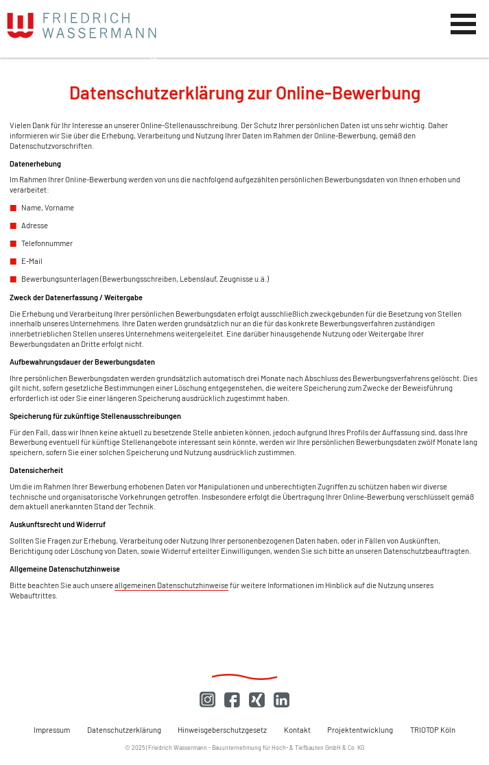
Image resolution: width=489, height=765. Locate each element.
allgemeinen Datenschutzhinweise (171, 585)
